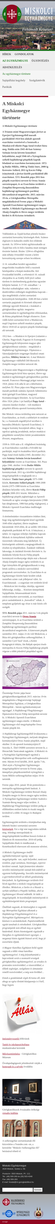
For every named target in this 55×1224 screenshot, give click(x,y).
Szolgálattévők (37, 80)
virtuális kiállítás (10, 1113)
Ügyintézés (40, 60)
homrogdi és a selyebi (12, 1066)
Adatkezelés (12, 67)
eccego (5, 1222)
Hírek (6, 54)
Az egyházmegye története (16, 73)
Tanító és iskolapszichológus (15, 1044)
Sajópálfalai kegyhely (13, 80)
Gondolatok (24, 54)
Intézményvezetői (11, 1038)
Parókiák (7, 86)
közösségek (7, 829)
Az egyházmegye (15, 60)
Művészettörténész (11, 1054)
